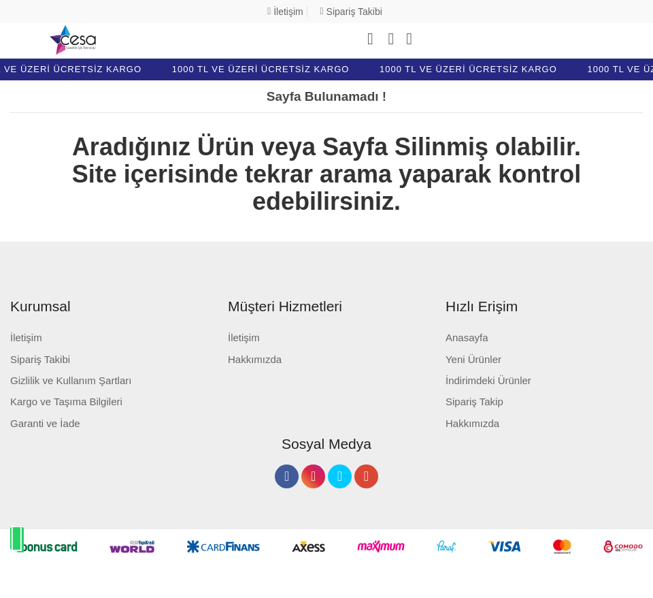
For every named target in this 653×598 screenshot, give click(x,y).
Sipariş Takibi (351, 11)
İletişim (285, 11)
